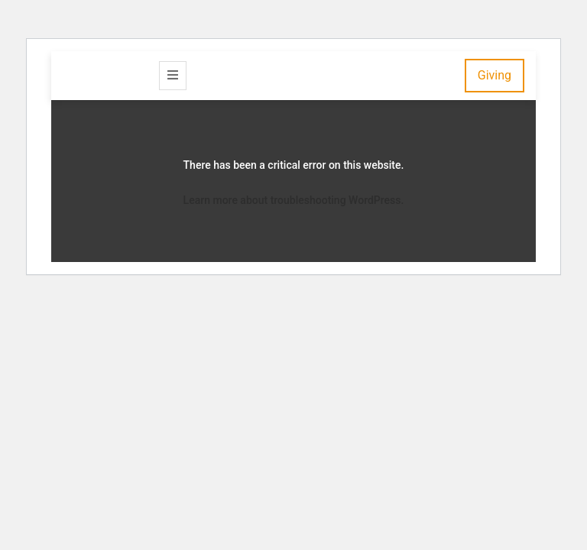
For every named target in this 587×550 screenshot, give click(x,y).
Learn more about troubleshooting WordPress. (293, 200)
